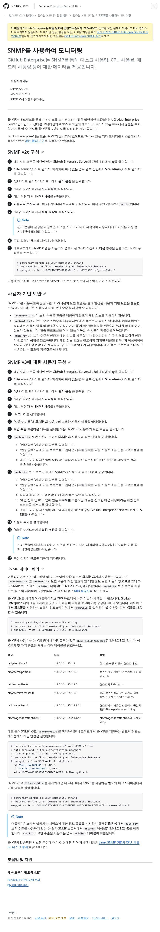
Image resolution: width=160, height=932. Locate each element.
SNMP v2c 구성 (26, 152)
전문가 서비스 (100, 918)
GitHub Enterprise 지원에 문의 (82, 36)
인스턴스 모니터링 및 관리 (53, 15)
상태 (72, 918)
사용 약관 (40, 918)
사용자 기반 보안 (27, 293)
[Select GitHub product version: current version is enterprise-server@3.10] (60, 6)
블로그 (115, 918)
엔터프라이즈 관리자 (21, 15)
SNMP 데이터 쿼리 (26, 569)
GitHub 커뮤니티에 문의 (24, 880)
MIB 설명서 (82, 591)
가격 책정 (83, 918)
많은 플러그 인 (34, 141)
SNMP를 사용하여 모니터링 (114, 15)
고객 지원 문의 (18, 885)
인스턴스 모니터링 (83, 15)
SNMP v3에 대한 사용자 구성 (39, 362)
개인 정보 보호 (57, 918)
